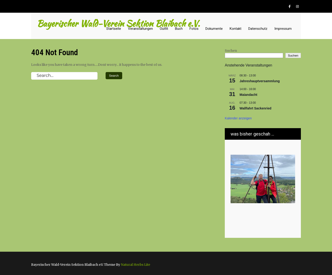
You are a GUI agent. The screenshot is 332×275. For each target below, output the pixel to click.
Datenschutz (257, 29)
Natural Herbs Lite (135, 265)
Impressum (283, 29)
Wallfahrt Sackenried (255, 108)
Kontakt (235, 29)
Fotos (194, 29)
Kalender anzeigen (238, 118)
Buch (179, 29)
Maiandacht (248, 95)
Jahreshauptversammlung (260, 81)
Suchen (231, 50)
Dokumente (214, 29)
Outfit (164, 29)
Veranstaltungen (140, 29)
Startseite (113, 29)
